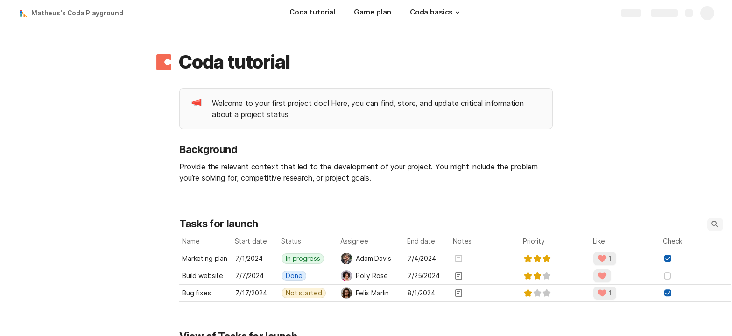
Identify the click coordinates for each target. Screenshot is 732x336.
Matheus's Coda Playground (77, 13)
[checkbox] (667, 258)
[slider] (537, 258)
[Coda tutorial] (312, 13)
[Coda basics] (436, 13)
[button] (457, 12)
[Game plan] (373, 13)
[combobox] (308, 258)
